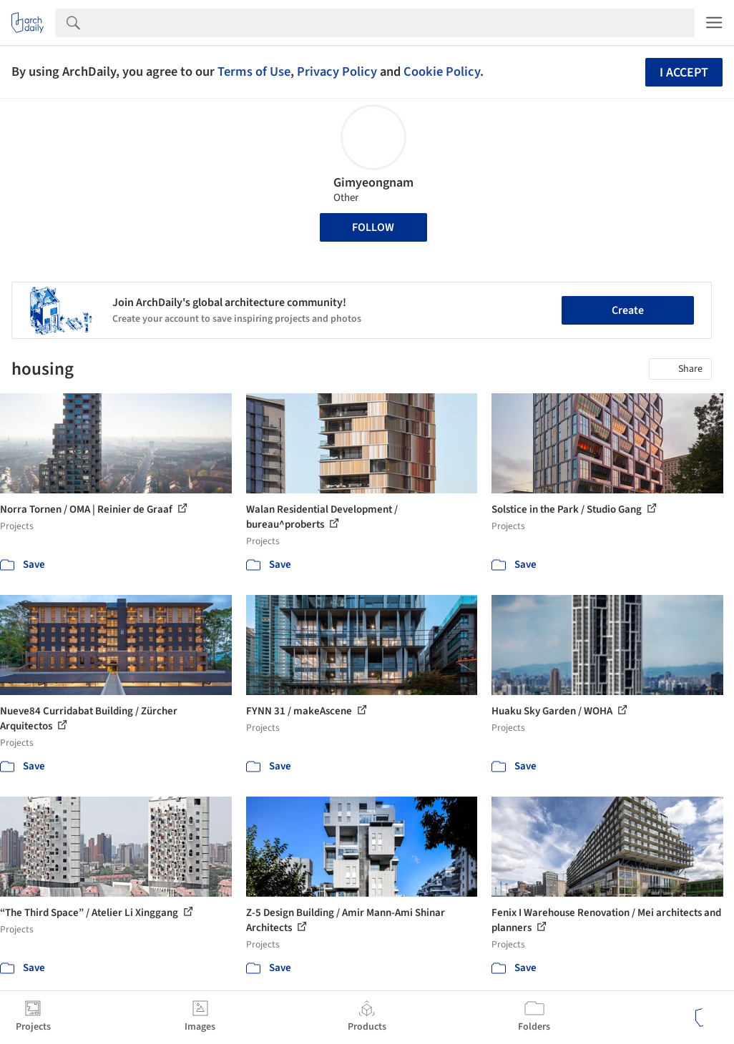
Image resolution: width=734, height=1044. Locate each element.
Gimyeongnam (373, 183)
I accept (684, 73)
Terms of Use (253, 71)
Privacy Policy (337, 71)
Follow (373, 227)
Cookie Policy (441, 71)
